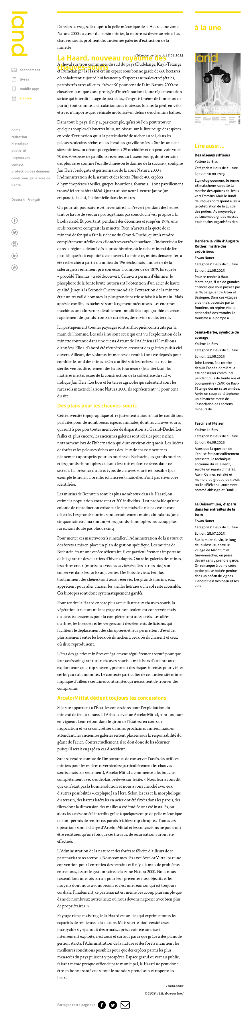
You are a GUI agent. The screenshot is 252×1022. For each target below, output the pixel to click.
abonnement (30, 70)
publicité (18, 151)
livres (24, 79)
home (16, 130)
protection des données (30, 171)
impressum (20, 158)
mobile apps (30, 89)
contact (17, 164)
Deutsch (18, 200)
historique (19, 144)
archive (26, 98)
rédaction (19, 137)
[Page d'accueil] (19, 54)
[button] (124, 1005)
